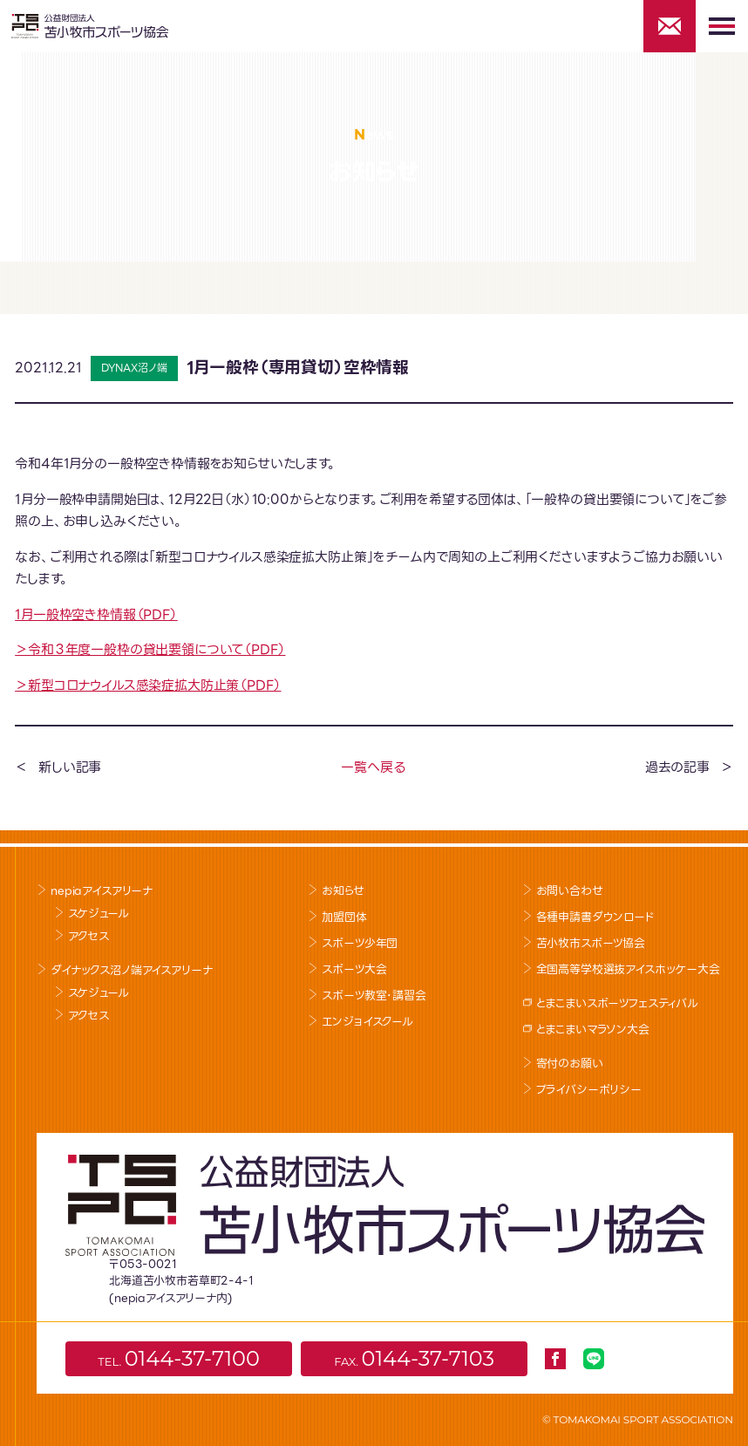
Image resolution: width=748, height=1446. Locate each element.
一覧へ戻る (373, 767)
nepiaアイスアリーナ (102, 891)
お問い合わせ (569, 891)
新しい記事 (69, 767)
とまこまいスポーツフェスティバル (617, 1003)
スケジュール (98, 913)
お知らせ (343, 891)
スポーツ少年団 (360, 943)
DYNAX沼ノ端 (134, 367)
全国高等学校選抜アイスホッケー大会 (628, 969)
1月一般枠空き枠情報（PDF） (96, 614)
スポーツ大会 (354, 969)
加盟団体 (344, 917)
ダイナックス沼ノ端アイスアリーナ (131, 970)
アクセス (88, 936)
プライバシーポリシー (589, 1090)
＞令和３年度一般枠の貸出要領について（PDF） (150, 649)
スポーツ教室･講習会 (373, 995)
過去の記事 (677, 767)
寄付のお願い (569, 1063)
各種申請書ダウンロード (595, 917)
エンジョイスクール (367, 1022)
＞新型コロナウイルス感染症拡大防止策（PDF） (148, 685)
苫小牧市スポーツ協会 (590, 943)
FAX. (414, 1358)
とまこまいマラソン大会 (592, 1029)
